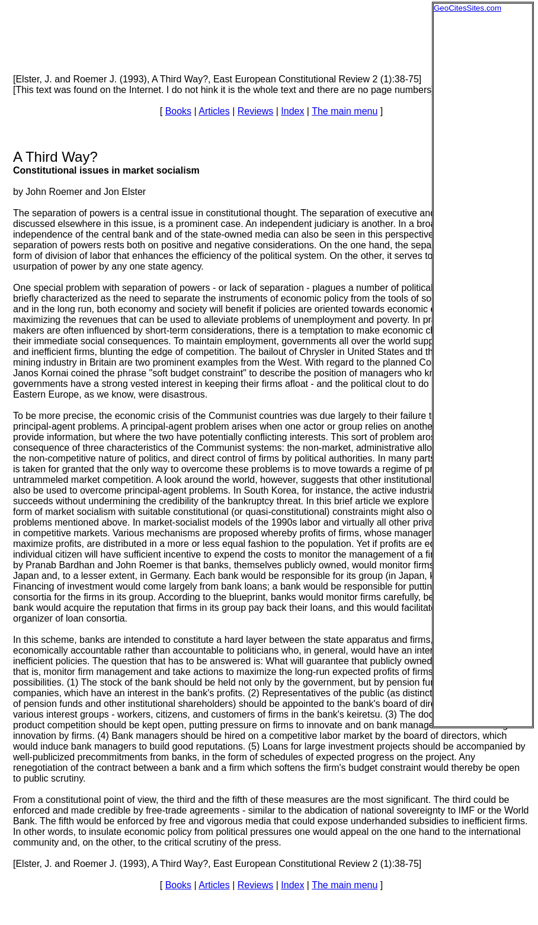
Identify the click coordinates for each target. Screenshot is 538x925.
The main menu (344, 111)
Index (292, 111)
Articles (213, 111)
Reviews (255, 111)
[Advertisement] (481, 190)
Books (178, 111)
